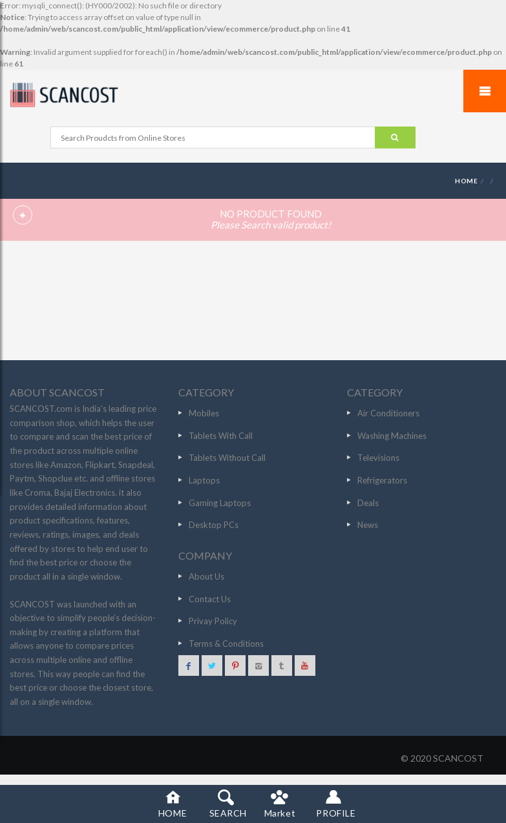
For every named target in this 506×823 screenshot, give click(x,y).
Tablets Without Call (227, 457)
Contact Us (210, 599)
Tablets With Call (221, 436)
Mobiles (204, 413)
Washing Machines (392, 436)
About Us (206, 576)
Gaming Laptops (220, 503)
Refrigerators (382, 480)
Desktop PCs (213, 525)
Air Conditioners (388, 413)
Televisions (378, 457)
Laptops (204, 480)
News (367, 525)
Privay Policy (213, 621)
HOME (466, 181)
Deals (368, 503)
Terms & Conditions (226, 643)
